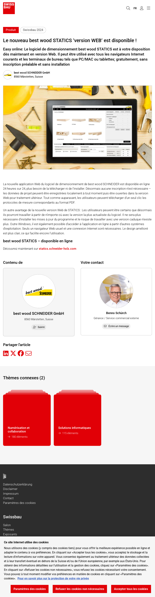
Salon (7, 525)
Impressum (11, 493)
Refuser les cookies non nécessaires (80, 589)
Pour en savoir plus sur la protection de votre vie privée (53, 578)
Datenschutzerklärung (17, 484)
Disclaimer (10, 489)
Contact (8, 498)
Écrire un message (116, 326)
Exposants (10, 534)
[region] (77, 566)
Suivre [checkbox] (39, 327)
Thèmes (8, 529)
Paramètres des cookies (19, 503)
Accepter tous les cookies (131, 589)
